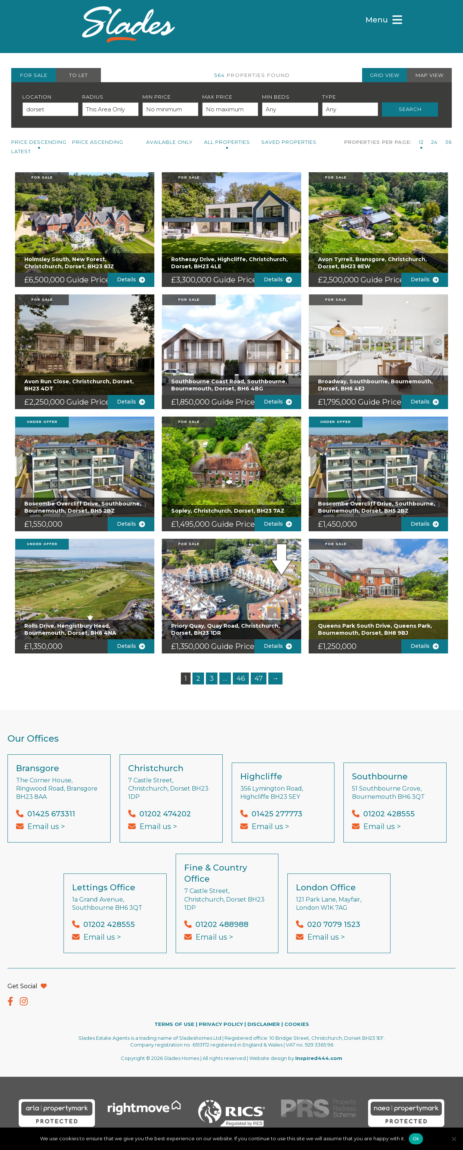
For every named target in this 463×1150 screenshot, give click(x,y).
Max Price (217, 97)
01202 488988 (222, 924)
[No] (453, 1139)
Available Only (169, 142)
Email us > (46, 826)
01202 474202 (165, 813)
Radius (93, 97)
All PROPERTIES (227, 142)
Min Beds (276, 97)
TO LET (78, 75)
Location (37, 97)
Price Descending (39, 142)
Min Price (156, 97)
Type (329, 97)
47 (258, 678)
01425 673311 (51, 813)
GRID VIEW (384, 75)
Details (131, 279)
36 (448, 142)
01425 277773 (276, 813)
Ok (416, 1138)
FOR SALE (33, 75)
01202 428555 (389, 813)
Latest (21, 151)
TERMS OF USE (174, 1024)
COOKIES (296, 1024)
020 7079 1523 (333, 924)
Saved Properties (289, 142)
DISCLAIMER (263, 1024)
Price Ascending (97, 142)
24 (434, 142)
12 (421, 142)
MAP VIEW (430, 75)
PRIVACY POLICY (221, 1024)
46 (241, 678)
